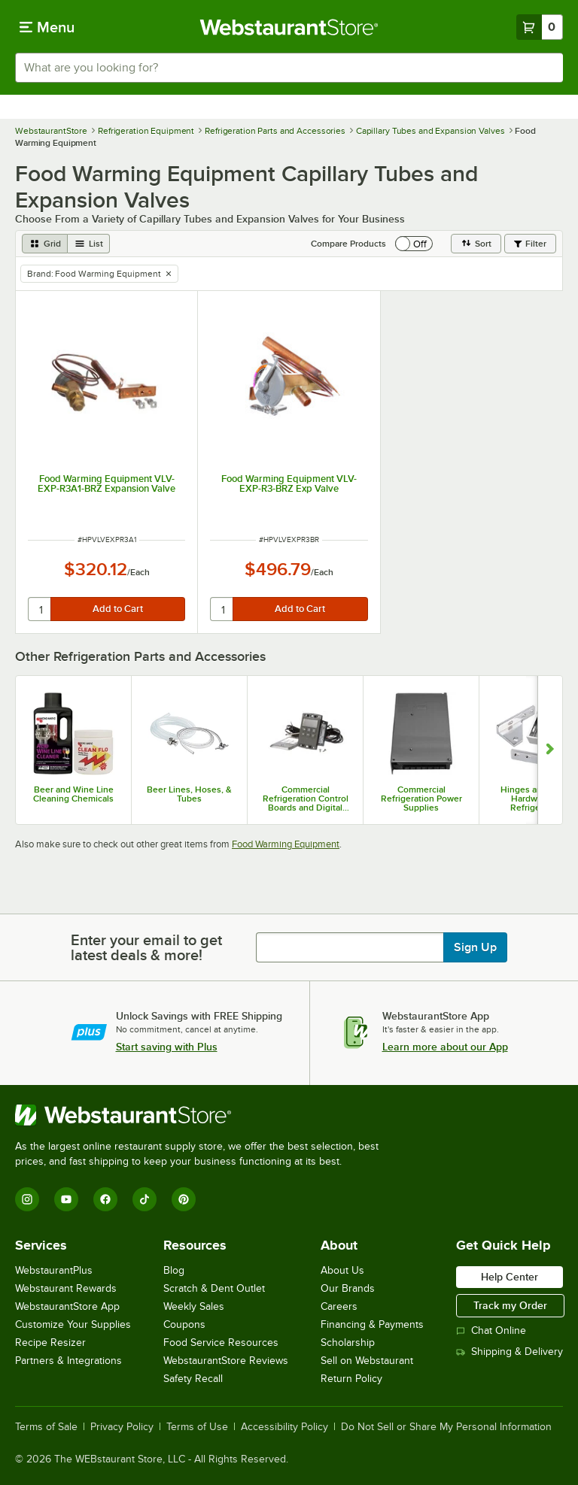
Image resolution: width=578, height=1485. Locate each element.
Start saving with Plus (167, 1047)
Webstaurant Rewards (66, 1288)
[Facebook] (105, 1199)
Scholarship (348, 1342)
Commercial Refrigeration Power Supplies (421, 798)
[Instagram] (27, 1199)
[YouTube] (66, 1199)
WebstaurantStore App (67, 1306)
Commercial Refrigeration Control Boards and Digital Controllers (305, 798)
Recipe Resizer (50, 1342)
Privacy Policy (122, 1427)
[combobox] (289, 68)
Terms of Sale (46, 1427)
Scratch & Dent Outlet (214, 1288)
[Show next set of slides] (549, 750)
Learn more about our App (445, 1047)
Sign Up (475, 947)
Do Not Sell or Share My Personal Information (446, 1427)
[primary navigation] (47, 27)
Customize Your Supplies (73, 1324)
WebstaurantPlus (54, 1270)
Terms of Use (197, 1427)
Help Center (509, 1277)
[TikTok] (144, 1199)
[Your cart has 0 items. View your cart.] (539, 27)
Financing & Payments (372, 1324)
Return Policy (351, 1378)
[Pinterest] (184, 1199)
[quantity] (40, 609)
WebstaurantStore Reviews (225, 1360)
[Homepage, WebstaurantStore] (289, 27)
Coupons (184, 1324)
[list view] (89, 243)
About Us (342, 1270)
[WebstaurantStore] (203, 1115)
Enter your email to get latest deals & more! (146, 947)
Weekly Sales (193, 1306)
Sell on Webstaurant (367, 1360)
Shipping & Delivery (509, 1351)
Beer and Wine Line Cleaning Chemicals (73, 794)
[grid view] (45, 243)
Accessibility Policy (284, 1427)
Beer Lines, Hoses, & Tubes (189, 794)
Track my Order (510, 1305)
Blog (173, 1270)
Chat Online (491, 1330)
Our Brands (348, 1288)
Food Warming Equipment (285, 844)
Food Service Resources (220, 1342)
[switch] (414, 243)
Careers (339, 1306)
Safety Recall (193, 1378)
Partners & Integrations (68, 1360)
